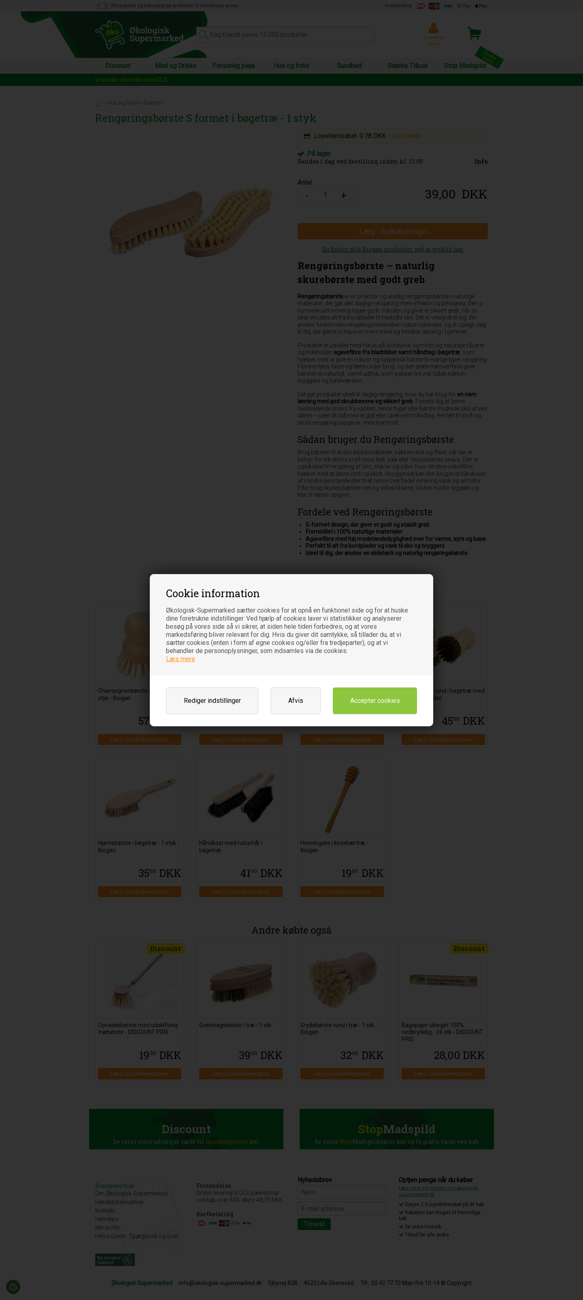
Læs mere (180, 659)
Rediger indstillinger (212, 700)
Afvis (295, 700)
